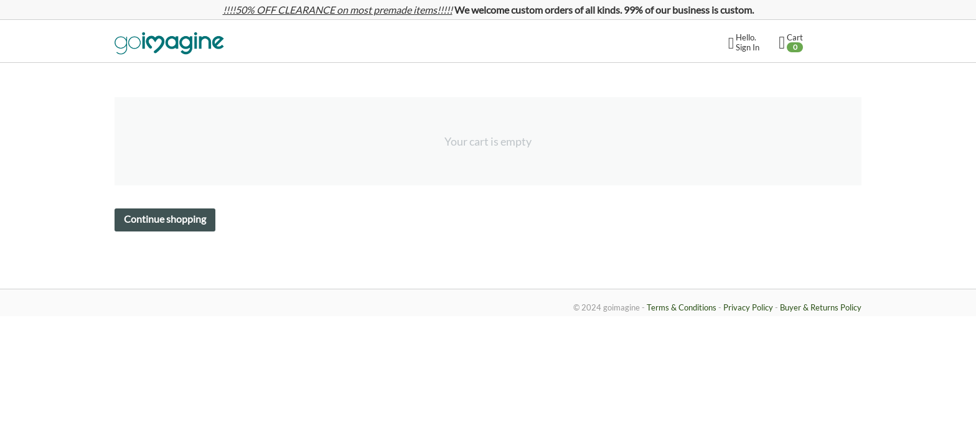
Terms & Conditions (681, 307)
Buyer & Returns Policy (820, 307)
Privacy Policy (748, 307)
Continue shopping (165, 219)
